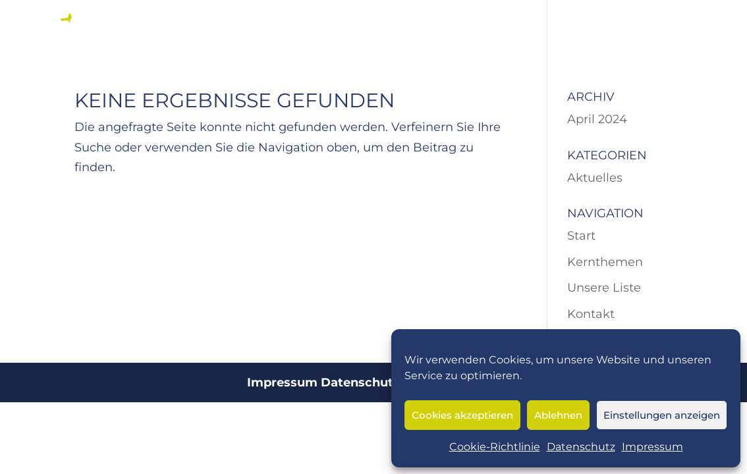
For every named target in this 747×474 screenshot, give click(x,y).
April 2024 (597, 119)
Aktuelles (594, 178)
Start (581, 235)
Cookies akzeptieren (462, 415)
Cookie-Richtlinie (494, 446)
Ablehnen (558, 415)
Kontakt (591, 314)
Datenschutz (581, 446)
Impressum (652, 446)
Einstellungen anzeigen (661, 415)
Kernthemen (605, 262)
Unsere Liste (604, 287)
